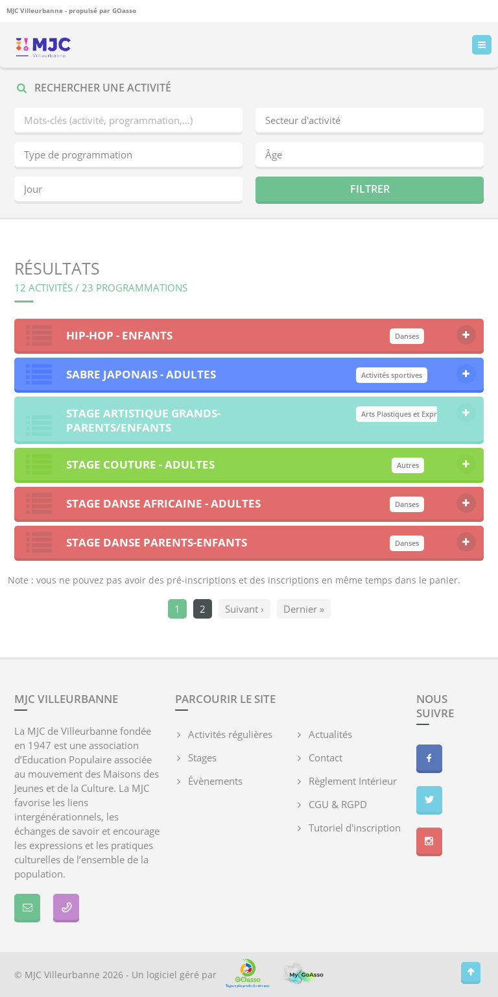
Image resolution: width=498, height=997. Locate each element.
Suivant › (244, 608)
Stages (202, 757)
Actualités (330, 734)
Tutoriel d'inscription (355, 827)
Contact (325, 757)
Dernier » (303, 608)
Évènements (215, 780)
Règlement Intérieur (353, 780)
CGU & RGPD (338, 804)
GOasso (124, 10)
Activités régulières (230, 734)
